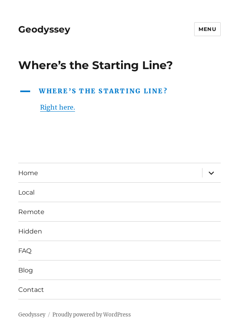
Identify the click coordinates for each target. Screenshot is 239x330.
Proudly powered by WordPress (91, 314)
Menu (207, 29)
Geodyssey (44, 29)
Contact (31, 289)
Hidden (30, 231)
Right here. (57, 107)
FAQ (24, 251)
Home (28, 173)
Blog (25, 270)
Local (26, 192)
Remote (31, 212)
